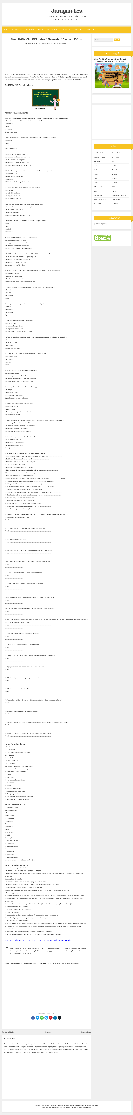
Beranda (48, 1032)
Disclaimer (67, 1105)
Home (6, 29)
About (54, 1105)
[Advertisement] (46, 60)
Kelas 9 (114, 183)
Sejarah (114, 191)
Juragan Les (66, 10)
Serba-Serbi (66, 29)
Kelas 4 (97, 174)
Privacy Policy (75, 1105)
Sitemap (83, 1105)
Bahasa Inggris (17, 29)
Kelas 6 (47, 43)
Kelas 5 (114, 174)
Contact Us (60, 1105)
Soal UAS (53, 43)
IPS (95, 166)
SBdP (96, 191)
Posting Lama (86, 1032)
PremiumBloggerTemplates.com (81, 1107)
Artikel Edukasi (52, 29)
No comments (63, 43)
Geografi (97, 161)
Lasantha (68, 1107)
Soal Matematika (100, 200)
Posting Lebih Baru (8, 1032)
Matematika (30, 29)
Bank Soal (89, 29)
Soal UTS (115, 204)
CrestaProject (51, 1107)
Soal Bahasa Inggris (119, 195)
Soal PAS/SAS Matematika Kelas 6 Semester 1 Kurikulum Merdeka (110, 60)
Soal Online (77, 29)
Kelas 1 (114, 166)
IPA (113, 161)
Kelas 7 (114, 178)
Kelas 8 (96, 183)
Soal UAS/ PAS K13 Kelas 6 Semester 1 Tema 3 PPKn (46, 39)
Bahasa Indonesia (118, 153)
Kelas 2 (96, 170)
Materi (40, 29)
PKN (113, 187)
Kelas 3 (114, 170)
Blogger (95, 1105)
